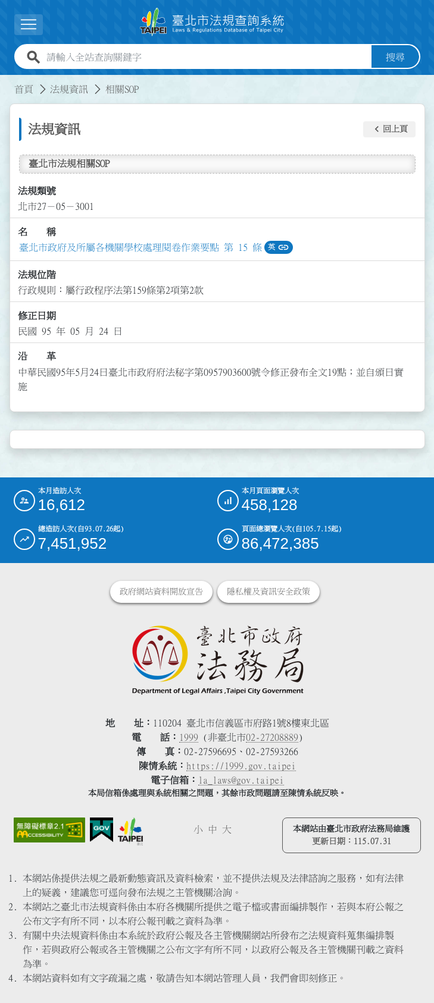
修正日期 (37, 315)
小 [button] (198, 829)
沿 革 (37, 356)
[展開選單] (28, 24)
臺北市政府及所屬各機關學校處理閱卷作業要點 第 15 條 (140, 247)
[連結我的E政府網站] (101, 830)
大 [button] (227, 829)
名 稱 (37, 232)
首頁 (23, 89)
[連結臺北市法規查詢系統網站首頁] (213, 22)
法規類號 (37, 191)
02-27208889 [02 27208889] (272, 737)
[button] (389, 129)
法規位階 (37, 274)
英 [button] (278, 247)
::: (7, 82)
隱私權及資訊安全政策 (268, 591)
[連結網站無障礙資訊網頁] (49, 830)
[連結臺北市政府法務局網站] (217, 659)
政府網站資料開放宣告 (161, 591)
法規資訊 (69, 89)
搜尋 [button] (395, 57)
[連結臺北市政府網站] (130, 832)
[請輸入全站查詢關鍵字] (206, 57)
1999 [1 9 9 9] (188, 737)
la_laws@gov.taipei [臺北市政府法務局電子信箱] (241, 780)
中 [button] (212, 829)
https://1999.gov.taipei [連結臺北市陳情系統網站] (241, 766)
